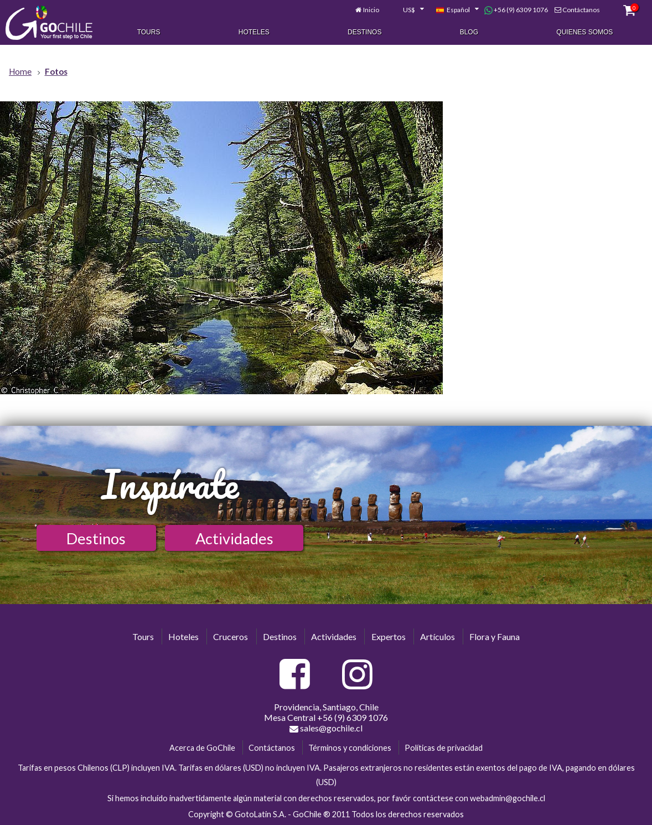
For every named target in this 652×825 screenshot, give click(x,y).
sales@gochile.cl (326, 728)
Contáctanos (581, 10)
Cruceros (230, 636)
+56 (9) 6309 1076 (516, 10)
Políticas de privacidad (444, 747)
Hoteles (254, 32)
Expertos (388, 636)
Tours (149, 32)
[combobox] (407, 10)
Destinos (364, 32)
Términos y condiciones (349, 747)
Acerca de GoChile (202, 747)
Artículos (437, 636)
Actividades (234, 538)
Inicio (371, 10)
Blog (469, 32)
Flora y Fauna (494, 636)
